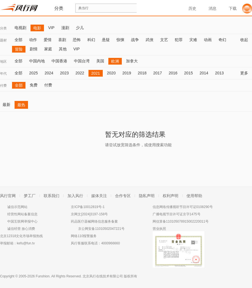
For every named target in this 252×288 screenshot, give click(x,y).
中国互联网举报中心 (22, 221)
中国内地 (37, 61)
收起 (246, 39)
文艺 (164, 39)
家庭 (48, 49)
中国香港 (59, 61)
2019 (126, 73)
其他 (63, 49)
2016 (173, 73)
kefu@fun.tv (26, 243)
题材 (3, 40)
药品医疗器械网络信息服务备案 (94, 221)
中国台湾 (82, 61)
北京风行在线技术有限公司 (103, 276)
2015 (188, 73)
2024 (49, 73)
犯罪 (179, 39)
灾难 (193, 39)
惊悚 (120, 39)
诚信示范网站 (17, 207)
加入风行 (75, 195)
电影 (37, 28)
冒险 (19, 49)
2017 (157, 73)
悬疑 (106, 39)
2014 (204, 73)
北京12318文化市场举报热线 (21, 236)
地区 (3, 61)
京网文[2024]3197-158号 (89, 214)
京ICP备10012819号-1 (87, 207)
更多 (246, 73)
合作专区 (123, 195)
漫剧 (65, 27)
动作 (33, 39)
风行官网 (8, 195)
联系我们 (51, 195)
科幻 (91, 39)
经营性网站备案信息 (22, 214)
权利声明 (170, 195)
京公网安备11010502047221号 (101, 229)
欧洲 (115, 61)
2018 (142, 73)
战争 (135, 39)
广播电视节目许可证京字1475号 (176, 214)
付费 (3, 86)
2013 (219, 73)
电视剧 (20, 27)
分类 (3, 28)
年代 (3, 73)
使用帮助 (194, 195)
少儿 (80, 27)
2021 (95, 73)
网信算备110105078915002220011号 (181, 221)
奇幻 (222, 39)
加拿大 (132, 61)
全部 (18, 39)
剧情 (34, 49)
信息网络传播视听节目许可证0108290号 (183, 207)
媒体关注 (99, 195)
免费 (34, 85)
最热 (21, 105)
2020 (111, 73)
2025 (33, 73)
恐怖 (77, 39)
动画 (208, 39)
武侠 (149, 39)
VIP (51, 27)
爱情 (48, 39)
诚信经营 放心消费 (21, 229)
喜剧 (62, 39)
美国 (100, 61)
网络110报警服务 (84, 236)
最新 (6, 104)
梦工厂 (30, 195)
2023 (64, 73)
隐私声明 (147, 195)
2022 (79, 73)
